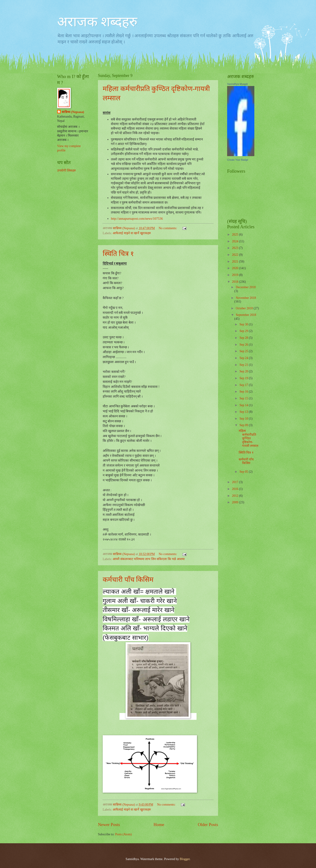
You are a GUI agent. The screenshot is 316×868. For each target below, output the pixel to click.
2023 (235, 248)
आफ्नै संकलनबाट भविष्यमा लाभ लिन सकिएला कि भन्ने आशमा (149, 559)
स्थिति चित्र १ (118, 253)
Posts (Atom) (123, 834)
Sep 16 (244, 391)
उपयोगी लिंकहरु (66, 170)
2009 (235, 502)
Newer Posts (109, 824)
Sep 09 (244, 425)
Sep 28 (244, 337)
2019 (235, 275)
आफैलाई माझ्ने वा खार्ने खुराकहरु (132, 233)
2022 (235, 254)
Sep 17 (244, 385)
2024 (235, 241)
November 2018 (246, 298)
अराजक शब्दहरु (97, 21)
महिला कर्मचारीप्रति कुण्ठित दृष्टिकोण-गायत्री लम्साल (248, 438)
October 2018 (245, 308)
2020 (235, 268)
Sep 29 (244, 331)
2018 (235, 281)
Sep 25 (244, 351)
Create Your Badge (237, 159)
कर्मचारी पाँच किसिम (128, 579)
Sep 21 (244, 364)
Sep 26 (244, 344)
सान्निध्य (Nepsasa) (73, 112)
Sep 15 (244, 398)
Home (158, 824)
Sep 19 (244, 378)
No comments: (168, 228)
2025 (235, 234)
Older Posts (208, 824)
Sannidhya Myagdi (237, 84)
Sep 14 (244, 405)
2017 (235, 482)
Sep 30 (244, 324)
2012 (235, 495)
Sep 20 (244, 371)
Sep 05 (244, 471)
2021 (235, 261)
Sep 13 (244, 411)
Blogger (185, 859)
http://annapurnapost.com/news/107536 (137, 218)
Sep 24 (244, 358)
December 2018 (246, 287)
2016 (235, 489)
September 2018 (246, 315)
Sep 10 (244, 418)
